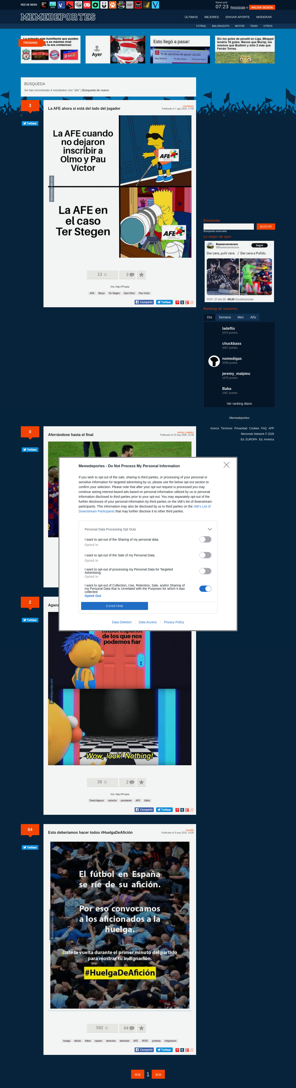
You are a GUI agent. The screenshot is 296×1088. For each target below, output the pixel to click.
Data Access (148, 622)
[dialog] (148, 544)
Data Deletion (122, 622)
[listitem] (148, 529)
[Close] (228, 466)
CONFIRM (114, 606)
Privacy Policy (174, 622)
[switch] (205, 539)
